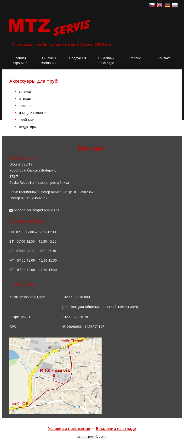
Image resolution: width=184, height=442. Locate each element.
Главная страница (20, 60)
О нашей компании (48, 60)
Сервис (135, 58)
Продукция (77, 58)
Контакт (164, 58)
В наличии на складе (106, 60)
